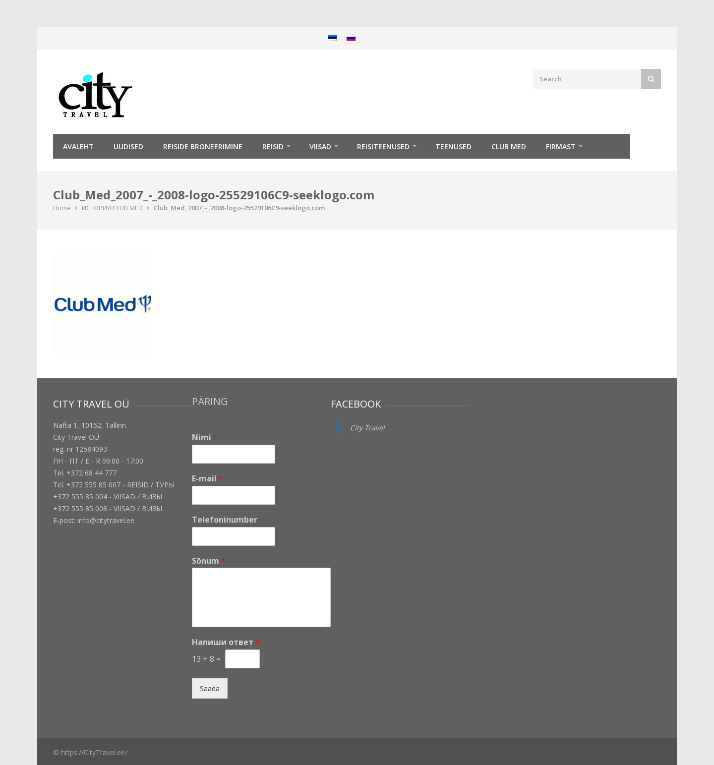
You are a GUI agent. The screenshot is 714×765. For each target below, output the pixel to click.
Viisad (320, 146)
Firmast (561, 146)
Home (62, 207)
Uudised (128, 146)
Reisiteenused (383, 146)
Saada (210, 688)
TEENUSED (453, 146)
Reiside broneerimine (202, 146)
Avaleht (78, 146)
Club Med (508, 146)
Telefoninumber (224, 520)
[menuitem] (332, 37)
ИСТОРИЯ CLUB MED (112, 207)
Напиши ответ (226, 642)
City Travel (367, 427)
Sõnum (209, 561)
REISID (273, 146)
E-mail (207, 478)
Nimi (205, 437)
